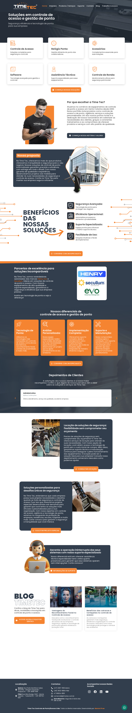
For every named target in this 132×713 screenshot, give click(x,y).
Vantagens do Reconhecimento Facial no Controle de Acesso (64, 612)
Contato (90, 6)
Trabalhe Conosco (110, 6)
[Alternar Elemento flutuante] (124, 707)
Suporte (81, 6)
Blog (98, 6)
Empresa (53, 6)
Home (44, 6)
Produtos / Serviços (67, 6)
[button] (15, 398)
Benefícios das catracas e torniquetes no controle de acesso (99, 612)
